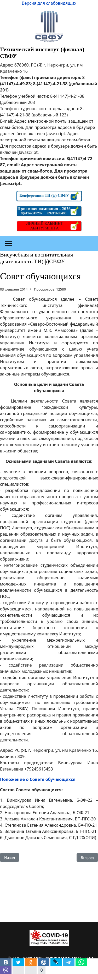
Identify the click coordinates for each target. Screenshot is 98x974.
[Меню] (8, 243)
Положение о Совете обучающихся (38, 779)
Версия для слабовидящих (49, 3)
